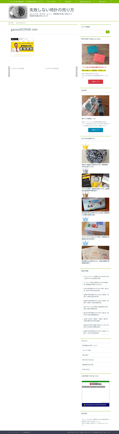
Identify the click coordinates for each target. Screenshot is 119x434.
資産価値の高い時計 (88, 365)
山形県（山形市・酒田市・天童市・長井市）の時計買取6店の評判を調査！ (96, 320)
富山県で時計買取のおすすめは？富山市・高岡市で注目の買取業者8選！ (96, 314)
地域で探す (68, 2)
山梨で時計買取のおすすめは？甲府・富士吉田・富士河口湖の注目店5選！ (96, 289)
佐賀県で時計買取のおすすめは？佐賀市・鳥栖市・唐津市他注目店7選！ (96, 296)
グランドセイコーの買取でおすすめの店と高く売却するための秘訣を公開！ (96, 277)
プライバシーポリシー (15, 432)
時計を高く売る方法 (85, 2)
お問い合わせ (102, 2)
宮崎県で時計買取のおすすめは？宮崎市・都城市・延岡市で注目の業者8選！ (96, 302)
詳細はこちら (95, 81)
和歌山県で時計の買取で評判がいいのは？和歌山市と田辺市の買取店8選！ (96, 326)
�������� (105, 402)
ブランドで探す (51, 2)
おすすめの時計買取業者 (17, 2)
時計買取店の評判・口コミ (33, 2)
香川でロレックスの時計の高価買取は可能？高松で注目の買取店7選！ (96, 308)
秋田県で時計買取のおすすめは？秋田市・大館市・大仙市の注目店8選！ (96, 332)
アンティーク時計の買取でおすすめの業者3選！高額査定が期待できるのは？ (96, 283)
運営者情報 (26, 432)
